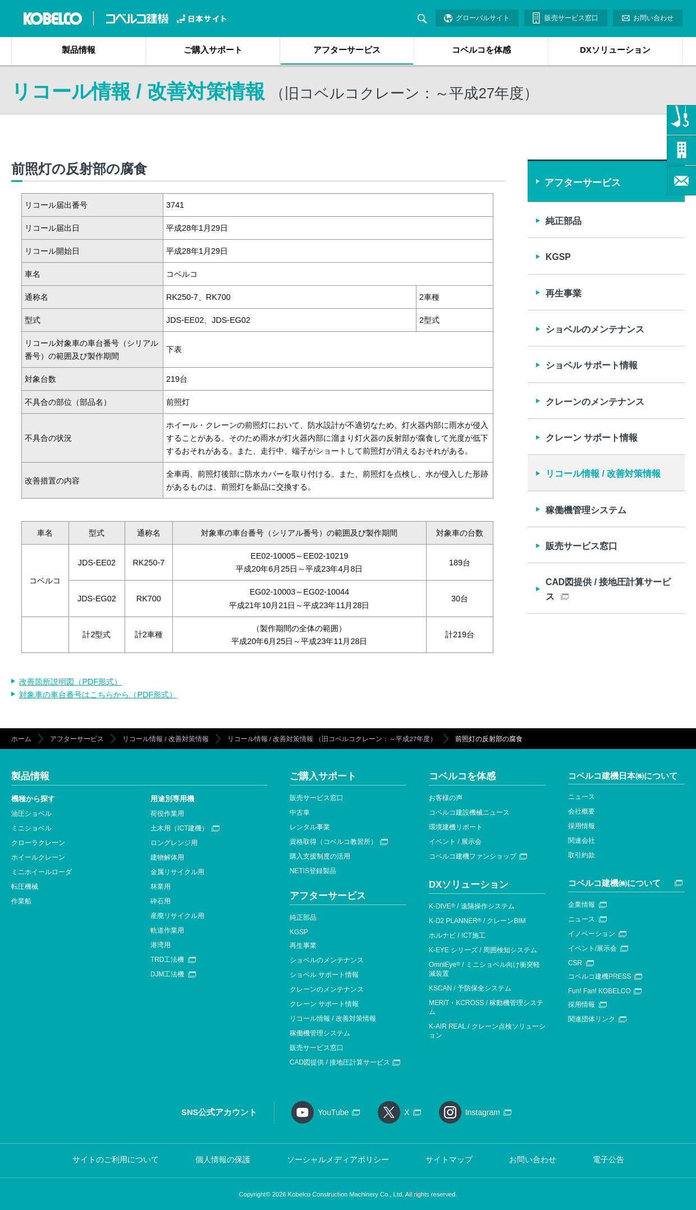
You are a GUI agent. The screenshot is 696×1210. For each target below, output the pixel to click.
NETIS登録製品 (313, 871)
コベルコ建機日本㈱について (622, 775)
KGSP (558, 257)
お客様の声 (446, 798)
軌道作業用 (167, 930)
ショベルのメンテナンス (595, 329)
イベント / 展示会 (455, 842)
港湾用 (160, 945)
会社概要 (581, 811)
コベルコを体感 (481, 49)
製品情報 (78, 49)
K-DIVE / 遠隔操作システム (472, 906)
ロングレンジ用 (174, 843)
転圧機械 (24, 887)
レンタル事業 (310, 827)
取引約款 (581, 855)
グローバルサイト (483, 18)
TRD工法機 (167, 960)
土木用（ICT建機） (179, 828)
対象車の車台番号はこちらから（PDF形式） (98, 694)
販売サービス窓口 (571, 18)
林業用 (160, 887)
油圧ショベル (31, 814)
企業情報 (581, 904)
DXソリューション (615, 49)
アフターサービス (347, 49)
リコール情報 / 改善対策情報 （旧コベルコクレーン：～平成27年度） (332, 739)
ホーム (21, 739)
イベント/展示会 (592, 948)
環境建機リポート (456, 827)
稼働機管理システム (586, 510)
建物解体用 (167, 857)
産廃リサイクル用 (177, 916)
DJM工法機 (167, 974)
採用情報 (581, 826)
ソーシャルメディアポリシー (338, 1159)
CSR (575, 963)
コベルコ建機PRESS (599, 976)
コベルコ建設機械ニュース (469, 812)
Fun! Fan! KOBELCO (599, 991)
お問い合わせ (653, 18)
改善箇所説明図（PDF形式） (70, 681)
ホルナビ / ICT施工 (457, 935)
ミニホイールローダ (41, 872)
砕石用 (160, 901)
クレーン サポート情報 (592, 437)
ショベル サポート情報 (592, 365)
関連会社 (581, 840)
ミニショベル (31, 828)
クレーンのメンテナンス (595, 402)
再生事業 (563, 293)
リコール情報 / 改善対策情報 (603, 473)
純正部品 (563, 221)
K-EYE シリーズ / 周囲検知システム (483, 950)
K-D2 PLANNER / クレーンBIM (477, 921)
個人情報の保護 (222, 1159)
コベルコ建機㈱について (614, 883)
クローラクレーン (38, 843)
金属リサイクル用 (177, 872)
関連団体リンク (591, 1019)
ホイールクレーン (38, 857)
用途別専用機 (172, 799)
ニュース (581, 797)
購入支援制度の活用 (320, 856)
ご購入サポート (213, 49)
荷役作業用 (167, 814)
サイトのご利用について (115, 1159)
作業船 (21, 901)
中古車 (300, 812)
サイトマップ (449, 1159)
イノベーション (591, 934)
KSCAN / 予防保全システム (470, 988)
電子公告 (608, 1159)
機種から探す (33, 799)
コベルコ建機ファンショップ (472, 856)
